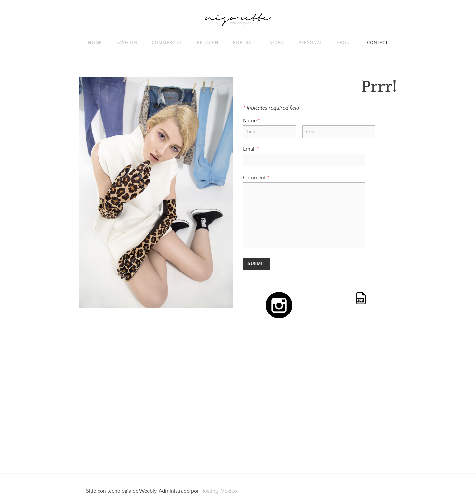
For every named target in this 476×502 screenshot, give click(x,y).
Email (251, 149)
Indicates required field (271, 108)
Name (251, 121)
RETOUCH (207, 42)
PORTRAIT (244, 42)
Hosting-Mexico (218, 491)
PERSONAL (310, 42)
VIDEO (277, 42)
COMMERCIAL (167, 42)
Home (95, 42)
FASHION (126, 42)
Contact (377, 42)
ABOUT (344, 42)
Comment (256, 178)
